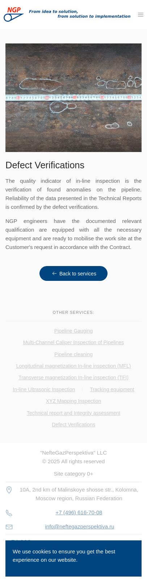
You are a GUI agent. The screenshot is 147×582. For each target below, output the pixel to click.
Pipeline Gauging (73, 331)
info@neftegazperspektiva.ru (79, 526)
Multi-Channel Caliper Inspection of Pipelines (73, 342)
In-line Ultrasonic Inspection (44, 389)
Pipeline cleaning (73, 354)
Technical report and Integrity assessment (73, 413)
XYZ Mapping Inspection (73, 401)
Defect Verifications (73, 424)
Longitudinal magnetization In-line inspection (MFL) (73, 366)
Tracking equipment (112, 389)
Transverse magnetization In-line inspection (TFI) (73, 377)
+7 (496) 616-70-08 (79, 512)
